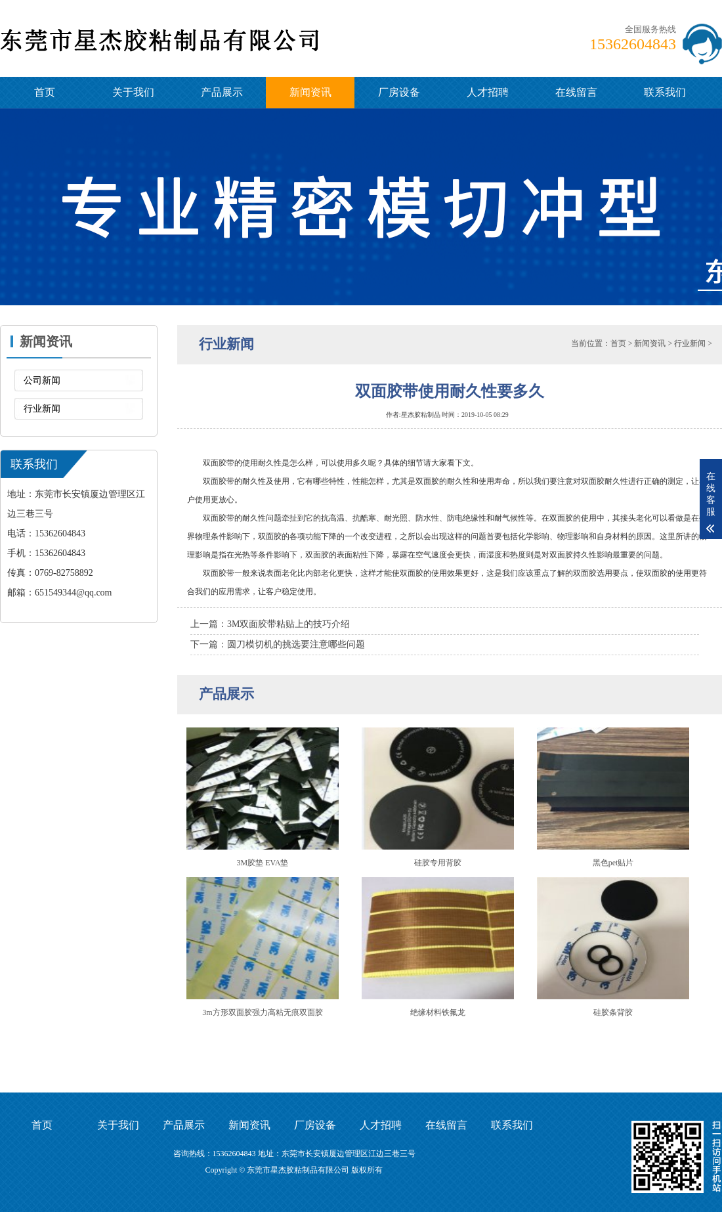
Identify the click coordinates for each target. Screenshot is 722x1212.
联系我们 (665, 92)
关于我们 (133, 92)
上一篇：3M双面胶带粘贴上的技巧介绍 (270, 624)
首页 (44, 92)
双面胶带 (218, 481)
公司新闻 (42, 380)
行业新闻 (42, 409)
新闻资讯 (310, 92)
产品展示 (222, 92)
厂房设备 (399, 92)
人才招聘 (488, 92)
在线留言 (576, 92)
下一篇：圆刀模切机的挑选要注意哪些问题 (277, 644)
